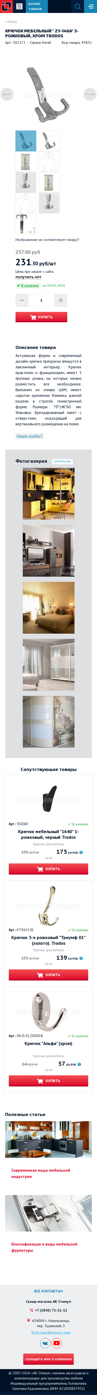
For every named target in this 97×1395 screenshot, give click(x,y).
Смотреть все (62, 461)
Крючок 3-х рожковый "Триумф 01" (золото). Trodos (48, 940)
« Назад (11, 22)
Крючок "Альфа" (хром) (48, 1043)
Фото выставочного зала (50, 1332)
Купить (45, 317)
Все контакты (47, 1291)
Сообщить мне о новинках (48, 1359)
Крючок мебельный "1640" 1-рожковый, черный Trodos (48, 834)
